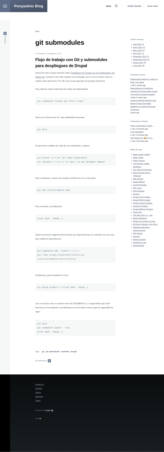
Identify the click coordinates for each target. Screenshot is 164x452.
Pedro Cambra (139, 161)
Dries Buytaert (138, 191)
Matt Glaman (138, 179)
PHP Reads (137, 234)
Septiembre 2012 (140, 60)
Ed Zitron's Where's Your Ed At (145, 224)
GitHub (38, 393)
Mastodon (39, 397)
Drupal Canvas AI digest (142, 203)
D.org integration (137, 132)
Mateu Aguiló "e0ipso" (141, 155)
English (131, 14)
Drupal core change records (144, 221)
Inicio (37, 31)
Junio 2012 (137, 66)
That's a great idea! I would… (142, 126)
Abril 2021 (137, 54)
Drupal (74, 352)
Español (138, 14)
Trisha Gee (137, 212)
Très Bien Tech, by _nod (142, 215)
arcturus (136, 194)
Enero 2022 (137, 48)
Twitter (38, 401)
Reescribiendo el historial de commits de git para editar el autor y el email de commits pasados (143, 92)
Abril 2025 (137, 45)
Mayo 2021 (137, 51)
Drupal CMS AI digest (141, 200)
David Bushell (138, 246)
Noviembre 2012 (139, 57)
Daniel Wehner (139, 182)
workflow (65, 352)
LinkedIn (38, 389)
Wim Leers (137, 188)
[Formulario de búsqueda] (116, 14)
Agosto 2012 (138, 63)
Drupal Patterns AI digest (143, 209)
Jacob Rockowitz (139, 185)
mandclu (136, 237)
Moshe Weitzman (140, 218)
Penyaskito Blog (28, 14)
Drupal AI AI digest (140, 206)
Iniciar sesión (152, 14)
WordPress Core (139, 243)
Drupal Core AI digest (141, 197)
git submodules (53, 352)
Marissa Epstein (139, 240)
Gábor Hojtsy (138, 158)
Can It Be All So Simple (142, 170)
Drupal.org (39, 385)
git (43, 352)
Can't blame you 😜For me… (141, 138)
